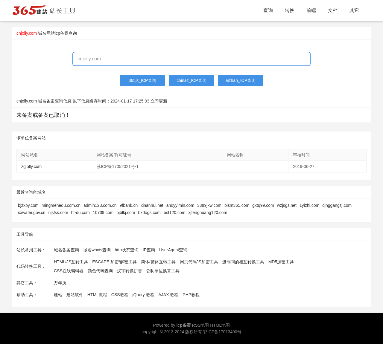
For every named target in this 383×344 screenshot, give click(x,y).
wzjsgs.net (287, 205)
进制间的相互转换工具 (243, 261)
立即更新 (159, 101)
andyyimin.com (180, 205)
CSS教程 (119, 294)
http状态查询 (127, 249)
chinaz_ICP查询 (191, 80)
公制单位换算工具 (163, 270)
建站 (58, 294)
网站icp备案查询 (61, 33)
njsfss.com (58, 212)
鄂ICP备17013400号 (222, 331)
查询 (268, 10)
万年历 (60, 282)
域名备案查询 (66, 249)
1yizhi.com (309, 205)
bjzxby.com (28, 205)
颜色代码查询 (100, 270)
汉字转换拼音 (129, 270)
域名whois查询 (97, 249)
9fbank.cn (128, 205)
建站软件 (74, 294)
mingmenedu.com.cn (61, 205)
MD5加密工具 (281, 261)
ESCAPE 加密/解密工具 (114, 261)
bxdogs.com (149, 212)
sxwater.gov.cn (31, 212)
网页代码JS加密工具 (199, 261)
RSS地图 (200, 325)
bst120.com (174, 212)
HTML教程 (97, 294)
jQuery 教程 (143, 294)
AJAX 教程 (169, 294)
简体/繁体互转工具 (158, 261)
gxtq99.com (263, 205)
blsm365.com (236, 205)
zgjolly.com (31, 166)
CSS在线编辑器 (68, 270)
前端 (311, 10)
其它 (354, 10)
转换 (289, 10)
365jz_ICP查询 (142, 80)
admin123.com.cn (100, 205)
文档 (333, 10)
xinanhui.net (152, 205)
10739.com (103, 212)
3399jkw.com (209, 205)
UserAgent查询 (173, 249)
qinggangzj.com (337, 205)
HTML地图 (220, 325)
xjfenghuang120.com (207, 212)
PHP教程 (191, 294)
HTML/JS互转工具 (71, 261)
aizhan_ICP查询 (241, 80)
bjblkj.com (125, 212)
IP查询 (149, 249)
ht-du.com (80, 212)
